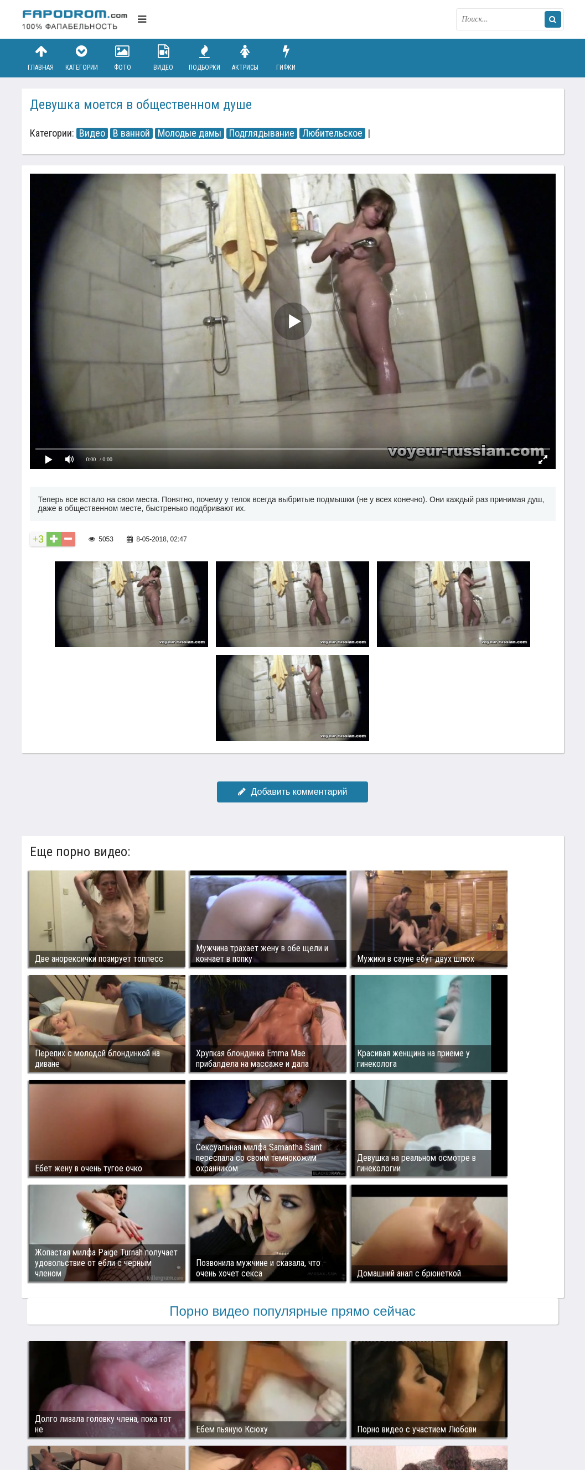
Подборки (204, 57)
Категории (81, 57)
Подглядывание (261, 133)
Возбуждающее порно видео (219, 1410)
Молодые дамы (189, 133)
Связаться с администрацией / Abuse (89, 1401)
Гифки (286, 57)
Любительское (332, 133)
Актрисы (245, 57)
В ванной (131, 133)
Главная (41, 57)
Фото (122, 57)
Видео (163, 57)
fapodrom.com (77, 19)
